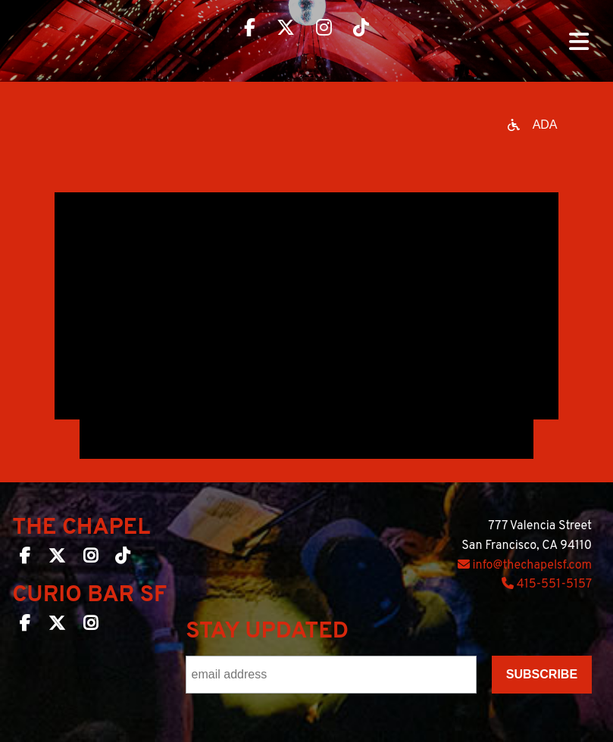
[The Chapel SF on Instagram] (90, 558)
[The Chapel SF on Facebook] (25, 558)
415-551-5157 (547, 584)
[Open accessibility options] (533, 125)
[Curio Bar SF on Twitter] (57, 626)
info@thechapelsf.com (525, 565)
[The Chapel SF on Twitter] (57, 558)
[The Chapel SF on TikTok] (122, 558)
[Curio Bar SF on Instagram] (90, 626)
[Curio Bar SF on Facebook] (25, 626)
